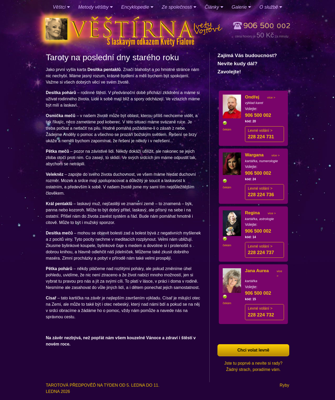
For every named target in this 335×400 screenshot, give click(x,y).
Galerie (241, 7)
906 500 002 (258, 115)
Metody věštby (95, 7)
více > (271, 97)
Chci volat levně (253, 350)
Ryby (284, 385)
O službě (270, 7)
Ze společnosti (179, 7)
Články (214, 7)
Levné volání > (260, 130)
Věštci (61, 7)
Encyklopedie (137, 7)
